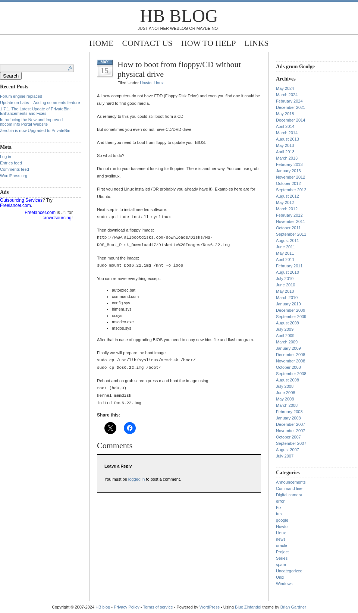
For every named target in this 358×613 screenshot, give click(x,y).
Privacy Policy (127, 607)
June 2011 (285, 247)
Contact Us (147, 43)
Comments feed (14, 169)
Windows (284, 583)
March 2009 (287, 342)
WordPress (210, 607)
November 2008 (290, 361)
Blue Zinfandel (248, 607)
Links (257, 43)
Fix (279, 507)
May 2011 (285, 253)
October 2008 (288, 367)
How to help (208, 43)
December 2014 (290, 120)
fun (279, 514)
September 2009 (291, 316)
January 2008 (288, 418)
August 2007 (287, 449)
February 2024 (289, 101)
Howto (145, 83)
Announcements (291, 482)
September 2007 (291, 443)
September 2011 (291, 234)
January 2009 (288, 348)
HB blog (179, 16)
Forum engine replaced (21, 96)
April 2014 (285, 126)
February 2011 (289, 266)
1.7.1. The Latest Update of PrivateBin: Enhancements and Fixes (35, 111)
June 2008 (285, 392)
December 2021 (290, 107)
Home (102, 43)
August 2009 (287, 323)
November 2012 (290, 177)
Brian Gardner (293, 607)
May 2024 (285, 88)
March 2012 (287, 209)
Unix (280, 577)
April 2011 (285, 259)
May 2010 (285, 291)
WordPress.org (13, 175)
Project (282, 552)
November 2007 (290, 430)
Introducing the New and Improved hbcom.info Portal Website (31, 121)
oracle (281, 545)
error (280, 501)
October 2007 (288, 437)
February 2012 (289, 215)
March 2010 (287, 297)
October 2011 (288, 228)
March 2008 (287, 405)
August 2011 (287, 240)
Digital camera (289, 495)
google (282, 520)
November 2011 (290, 221)
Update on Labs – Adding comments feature (40, 102)
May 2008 (285, 399)
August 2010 (287, 272)
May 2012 (285, 202)
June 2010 (285, 285)
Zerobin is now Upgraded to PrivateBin (35, 130)
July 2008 (284, 386)
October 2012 (288, 183)
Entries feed (11, 163)
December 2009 (290, 310)
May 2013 (285, 145)
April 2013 (285, 152)
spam (281, 564)
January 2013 (288, 171)
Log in (5, 156)
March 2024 (287, 94)
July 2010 (284, 278)
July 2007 (284, 456)
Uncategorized (289, 571)
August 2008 (287, 380)
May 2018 (285, 113)
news (281, 539)
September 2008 (291, 373)
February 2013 (289, 164)
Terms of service (158, 607)
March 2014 (287, 133)
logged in (136, 479)
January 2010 (288, 304)
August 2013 (287, 139)
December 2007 (290, 424)
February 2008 (289, 411)
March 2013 (287, 158)
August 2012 (287, 196)
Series (282, 558)
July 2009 (284, 329)
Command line (289, 488)
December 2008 (290, 354)
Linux (158, 83)
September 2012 (291, 190)
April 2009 (285, 335)
